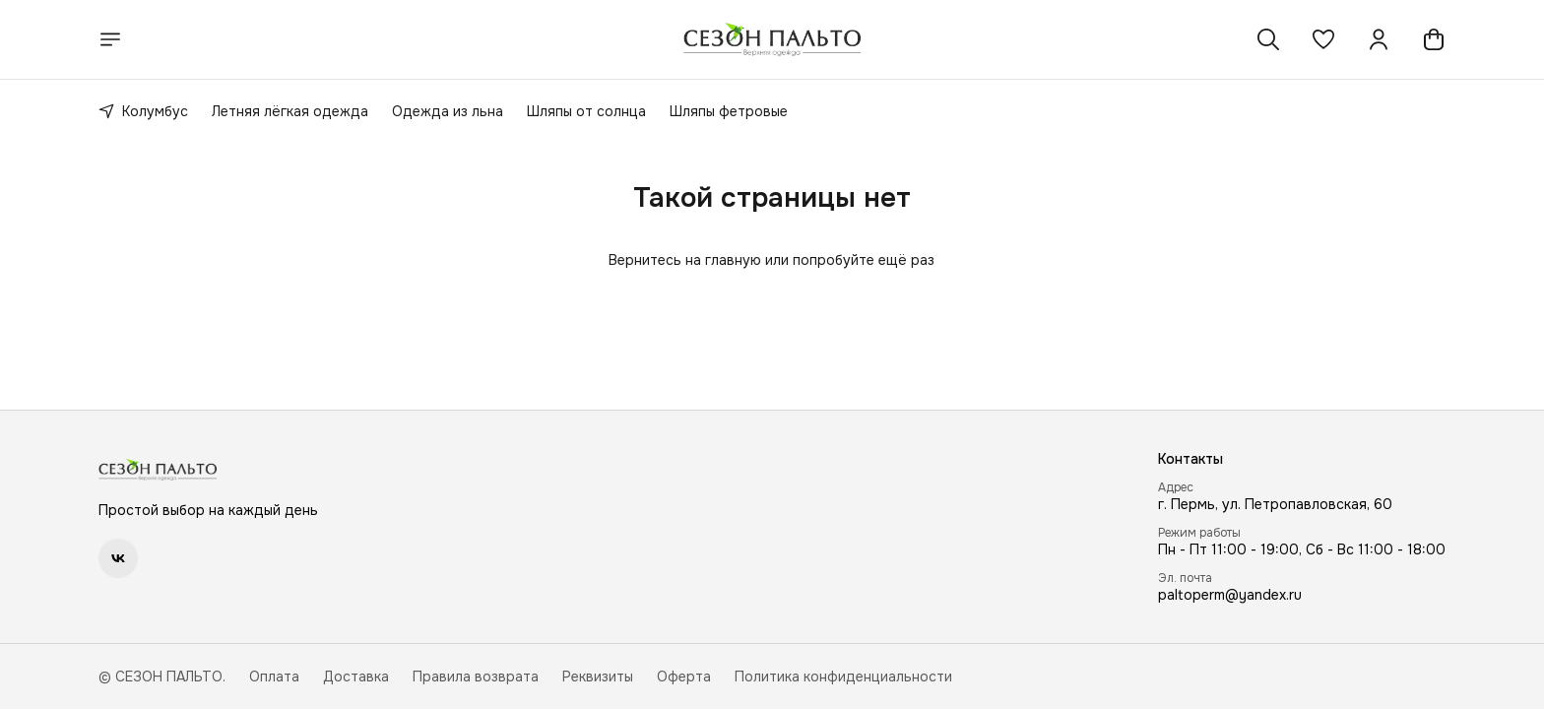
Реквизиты (597, 676)
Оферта (684, 676)
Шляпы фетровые (729, 111)
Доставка (356, 676)
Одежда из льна (447, 111)
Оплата (274, 676)
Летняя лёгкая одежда (290, 111)
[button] (1323, 39)
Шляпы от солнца (586, 111)
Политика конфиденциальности (843, 676)
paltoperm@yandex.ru (1230, 595)
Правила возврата (476, 676)
